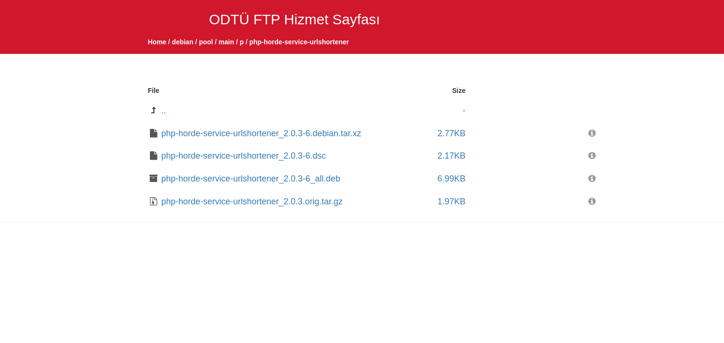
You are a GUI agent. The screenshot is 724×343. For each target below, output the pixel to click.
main (226, 42)
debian (182, 42)
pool (206, 42)
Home (157, 42)
